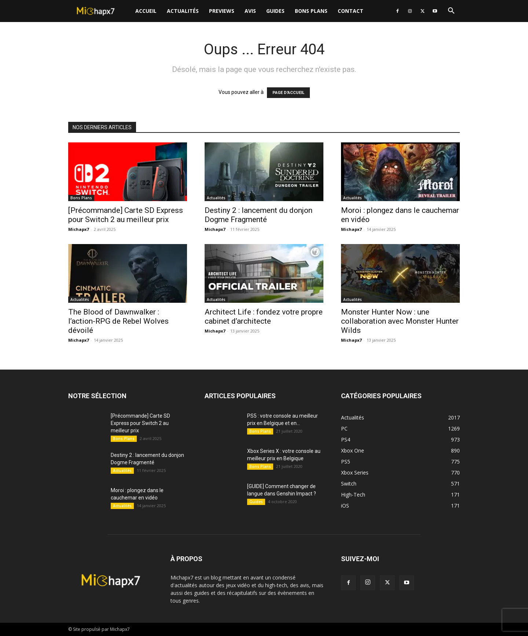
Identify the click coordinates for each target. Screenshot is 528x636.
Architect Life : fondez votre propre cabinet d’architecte (264, 317)
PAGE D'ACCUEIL (288, 92)
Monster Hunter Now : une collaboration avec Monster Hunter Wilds (400, 321)
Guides (275, 10)
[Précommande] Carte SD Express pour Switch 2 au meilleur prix (125, 215)
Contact (350, 10)
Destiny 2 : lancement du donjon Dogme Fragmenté (258, 215)
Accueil (146, 10)
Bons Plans (311, 10)
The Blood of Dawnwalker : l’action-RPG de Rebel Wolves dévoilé (118, 321)
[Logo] (99, 11)
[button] (451, 11)
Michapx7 (78, 229)
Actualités (183, 10)
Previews (221, 10)
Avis (250, 10)
